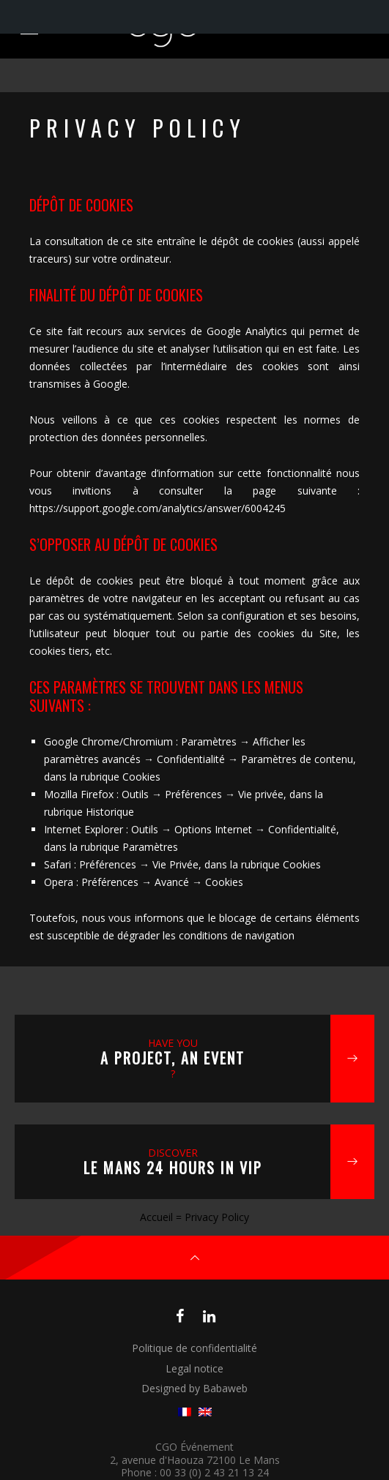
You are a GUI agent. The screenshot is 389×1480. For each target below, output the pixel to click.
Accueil (156, 1217)
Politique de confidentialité (194, 1348)
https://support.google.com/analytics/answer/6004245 (157, 508)
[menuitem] (184, 1412)
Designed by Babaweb (194, 1388)
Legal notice (194, 1368)
